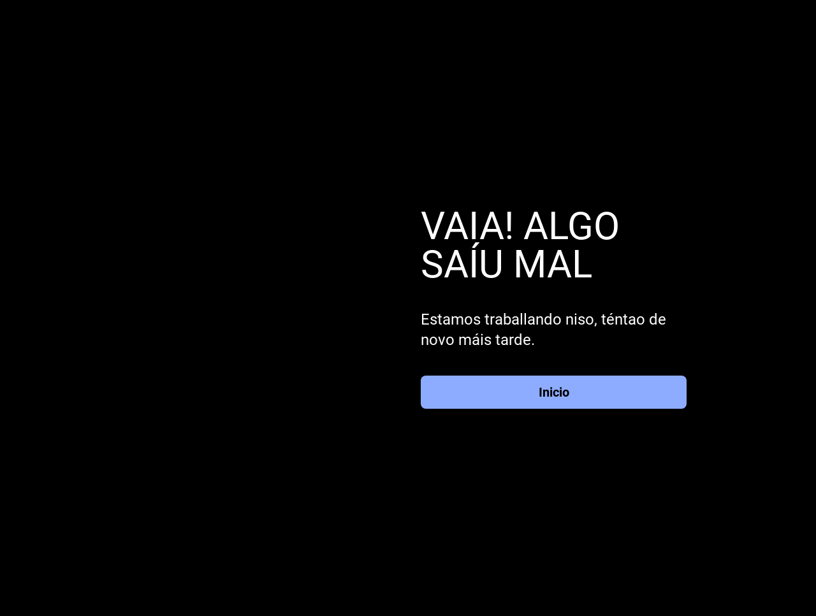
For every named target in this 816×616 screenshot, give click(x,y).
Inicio (554, 392)
